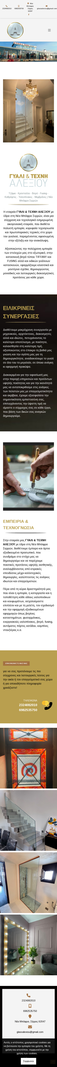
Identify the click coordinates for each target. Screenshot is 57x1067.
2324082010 (6, 8)
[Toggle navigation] (49, 30)
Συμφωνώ (28, 1061)
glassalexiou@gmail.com (47, 8)
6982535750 (19, 8)
